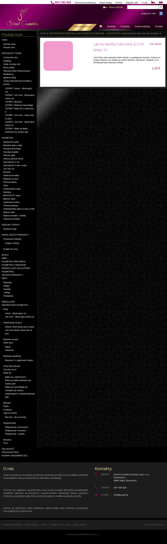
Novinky (111, 26)
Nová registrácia (82, 26)
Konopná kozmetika (12, 149)
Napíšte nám (132, 2)
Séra (4, 258)
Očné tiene (8, 343)
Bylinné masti (9, 199)
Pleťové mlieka (10, 182)
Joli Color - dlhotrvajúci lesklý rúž (19, 317)
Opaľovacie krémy (11, 202)
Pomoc (119, 2)
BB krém (7, 403)
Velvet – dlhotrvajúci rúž (15, 313)
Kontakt (159, 26)
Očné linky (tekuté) (11, 366)
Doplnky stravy (11, 225)
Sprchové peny (10, 452)
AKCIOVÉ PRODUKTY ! (12, 275)
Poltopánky (8, 296)
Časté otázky (105, 2)
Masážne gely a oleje (12, 145)
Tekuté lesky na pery (12, 323)
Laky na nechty (10, 413)
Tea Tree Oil (8, 169)
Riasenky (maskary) (12, 356)
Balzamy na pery (10, 179)
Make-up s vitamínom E (15, 377)
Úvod (43, 33)
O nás (145, 2)
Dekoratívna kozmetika (15, 305)
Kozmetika (7, 138)
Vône (4, 40)
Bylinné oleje (9, 212)
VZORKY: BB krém (13, 102)
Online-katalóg (142, 26)
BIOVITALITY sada (11, 195)
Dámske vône (9, 44)
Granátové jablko (11, 152)
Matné (8, 347)
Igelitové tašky (9, 77)
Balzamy (7, 192)
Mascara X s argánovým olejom (19, 360)
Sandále (7, 289)
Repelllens (8, 302)
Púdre (6, 406)
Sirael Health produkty (15, 235)
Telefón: (105, 487)
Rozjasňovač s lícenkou (15, 430)
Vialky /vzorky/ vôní (11, 64)
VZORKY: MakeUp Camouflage (19, 105)
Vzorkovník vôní (10, 57)
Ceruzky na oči (10, 369)
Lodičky (6, 292)
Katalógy (7, 61)
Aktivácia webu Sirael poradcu (16, 71)
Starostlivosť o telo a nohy (15, 165)
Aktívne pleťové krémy (13, 159)
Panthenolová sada (12, 189)
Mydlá (5, 255)
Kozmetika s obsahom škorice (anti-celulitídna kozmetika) (16, 268)
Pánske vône (9, 47)
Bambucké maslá (11, 142)
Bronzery (7, 440)
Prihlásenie (116, 7)
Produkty (125, 26)
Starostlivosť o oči (11, 162)
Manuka (7, 172)
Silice (5, 185)
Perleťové (9, 350)
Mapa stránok (80, 525)
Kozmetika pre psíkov (14, 261)
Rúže (5, 309)
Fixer (5, 443)
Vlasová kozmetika (11, 219)
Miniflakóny (8, 74)
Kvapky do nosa (10, 249)
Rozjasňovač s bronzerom (16, 427)
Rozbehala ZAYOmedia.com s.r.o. (83, 534)
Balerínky (7, 282)
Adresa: (105, 474)
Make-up (7, 373)
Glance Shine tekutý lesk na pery (19, 327)
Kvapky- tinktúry (12, 243)
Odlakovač (8, 449)
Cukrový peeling (10, 205)
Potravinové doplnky (12, 239)
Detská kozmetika (11, 175)
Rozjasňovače (9, 423)
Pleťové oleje (9, 155)
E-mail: (105, 494)
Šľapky (6, 286)
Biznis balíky (9, 67)
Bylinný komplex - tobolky (14, 215)
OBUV (4, 278)
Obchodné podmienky (85, 2)
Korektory (7, 410)
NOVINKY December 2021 (15, 456)
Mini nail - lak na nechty (15, 417)
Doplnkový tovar (11, 53)
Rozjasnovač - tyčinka (15, 434)
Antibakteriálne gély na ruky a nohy (19, 209)
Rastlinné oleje (10, 229)
